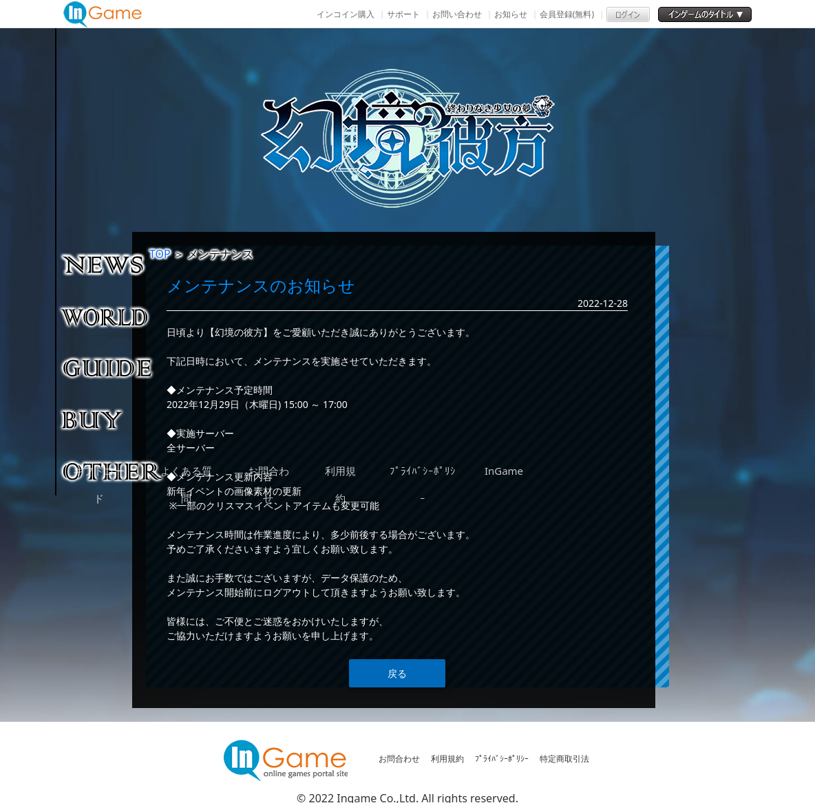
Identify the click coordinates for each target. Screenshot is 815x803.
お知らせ (510, 14)
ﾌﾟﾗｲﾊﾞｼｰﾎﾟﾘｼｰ (502, 758)
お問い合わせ (457, 14)
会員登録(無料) (567, 14)
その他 (113, 470)
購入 (113, 419)
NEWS (113, 264)
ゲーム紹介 (113, 316)
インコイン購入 (345, 14)
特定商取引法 (564, 758)
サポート (403, 14)
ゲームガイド (113, 367)
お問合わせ (399, 758)
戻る (397, 673)
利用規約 (447, 758)
